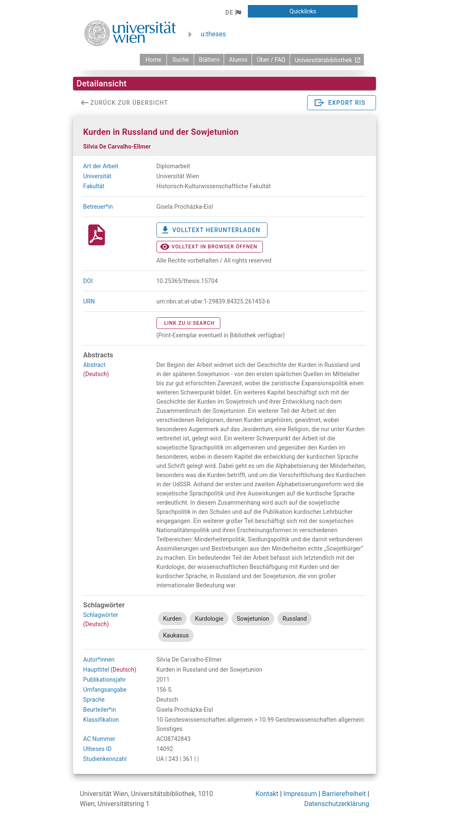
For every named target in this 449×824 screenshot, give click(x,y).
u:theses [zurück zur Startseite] (213, 34)
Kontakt (266, 794)
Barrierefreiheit (344, 794)
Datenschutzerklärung (336, 804)
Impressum (300, 794)
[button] (233, 12)
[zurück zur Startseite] (153, 60)
